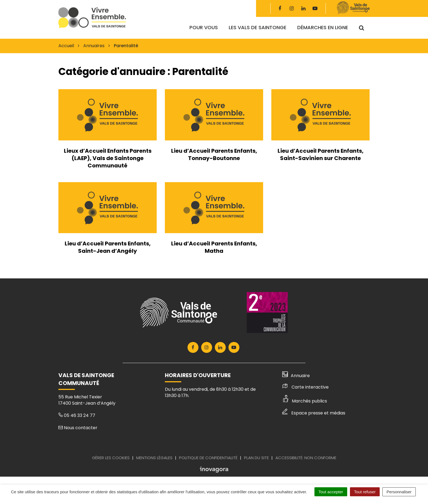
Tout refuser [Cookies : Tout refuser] (365, 491)
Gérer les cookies (111, 458)
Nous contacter (77, 428)
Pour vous (203, 27)
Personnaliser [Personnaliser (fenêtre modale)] (399, 491)
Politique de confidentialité (208, 458)
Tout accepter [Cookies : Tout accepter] (331, 491)
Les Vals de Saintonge (257, 27)
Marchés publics (304, 401)
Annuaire (296, 375)
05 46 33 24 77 (76, 415)
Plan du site (256, 458)
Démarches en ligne (322, 27)
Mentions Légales (154, 458)
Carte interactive (305, 387)
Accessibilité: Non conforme (305, 458)
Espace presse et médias (313, 413)
